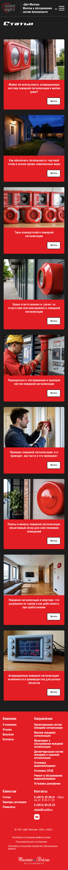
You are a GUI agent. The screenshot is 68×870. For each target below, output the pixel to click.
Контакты (8, 739)
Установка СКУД (43, 770)
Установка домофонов (47, 783)
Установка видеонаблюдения (44, 764)
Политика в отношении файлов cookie (31, 837)
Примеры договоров (14, 802)
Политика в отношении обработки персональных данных (33, 847)
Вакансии (8, 734)
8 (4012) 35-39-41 (44, 797)
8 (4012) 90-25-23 (44, 805)
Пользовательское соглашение (31, 841)
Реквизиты (9, 807)
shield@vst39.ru (43, 809)
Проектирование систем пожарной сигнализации (48, 726)
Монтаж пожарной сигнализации (44, 734)
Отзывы (7, 729)
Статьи (7, 797)
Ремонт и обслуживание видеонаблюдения (48, 777)
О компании (10, 724)
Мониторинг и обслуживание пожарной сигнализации (48, 743)
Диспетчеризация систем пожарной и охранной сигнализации (48, 754)
